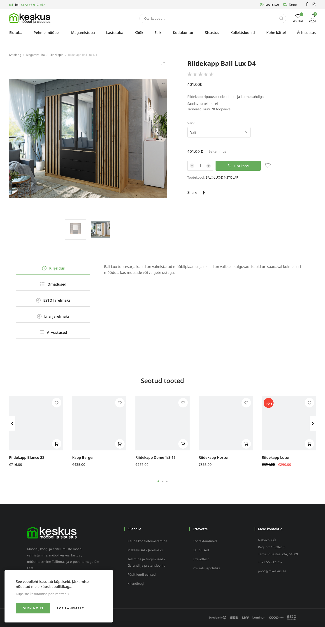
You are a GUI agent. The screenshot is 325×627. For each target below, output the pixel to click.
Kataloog (15, 55)
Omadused (53, 284)
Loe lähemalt (70, 608)
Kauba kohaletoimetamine (147, 541)
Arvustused (53, 332)
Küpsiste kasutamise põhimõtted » (42, 594)
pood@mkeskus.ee (272, 571)
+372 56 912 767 (33, 4)
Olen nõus (33, 608)
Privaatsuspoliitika (206, 568)
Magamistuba (35, 55)
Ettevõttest (201, 559)
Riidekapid (56, 55)
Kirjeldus (53, 268)
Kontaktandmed (205, 541)
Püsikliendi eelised (142, 574)
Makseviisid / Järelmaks (145, 550)
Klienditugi (136, 583)
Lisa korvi (238, 165)
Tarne (290, 4)
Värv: (191, 123)
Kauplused (201, 550)
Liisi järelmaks (53, 316)
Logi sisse (269, 4)
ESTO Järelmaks (53, 300)
